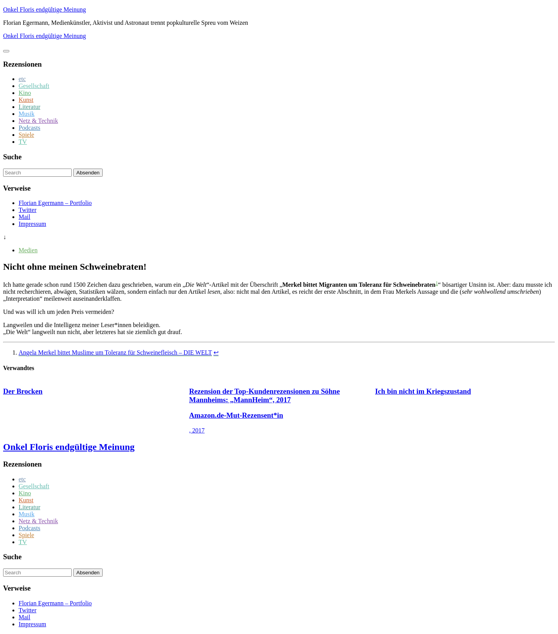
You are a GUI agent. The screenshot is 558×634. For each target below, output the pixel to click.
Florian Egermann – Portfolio (55, 203)
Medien (28, 250)
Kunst (26, 99)
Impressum (32, 224)
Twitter (27, 210)
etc (22, 79)
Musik (26, 113)
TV (23, 141)
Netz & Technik (38, 120)
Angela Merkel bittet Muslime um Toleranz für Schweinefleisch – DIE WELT (115, 352)
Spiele (26, 134)
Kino (25, 93)
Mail (24, 217)
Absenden (88, 173)
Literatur (29, 106)
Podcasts (29, 127)
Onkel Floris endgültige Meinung (44, 9)
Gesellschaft (34, 86)
